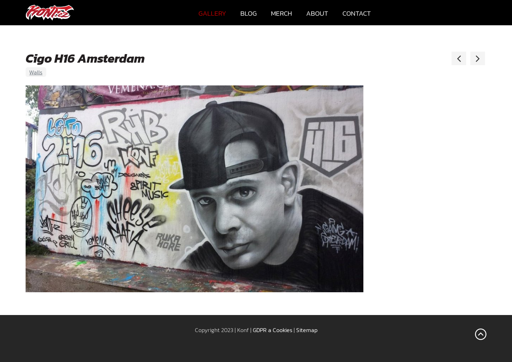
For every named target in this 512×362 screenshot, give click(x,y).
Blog (248, 13)
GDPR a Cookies (272, 330)
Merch (281, 13)
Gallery (212, 13)
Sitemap (307, 330)
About (317, 13)
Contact (356, 13)
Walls (35, 72)
